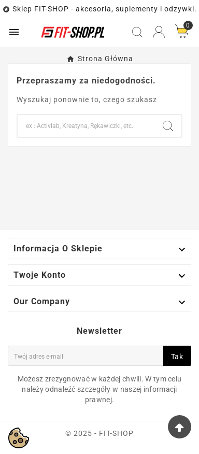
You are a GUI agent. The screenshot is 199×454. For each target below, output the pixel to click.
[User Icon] (159, 32)
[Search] (86, 126)
